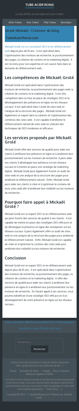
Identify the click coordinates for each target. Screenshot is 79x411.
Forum (13, 370)
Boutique (66, 22)
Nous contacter (61, 370)
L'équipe (46, 370)
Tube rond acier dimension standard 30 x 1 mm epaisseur (40, 322)
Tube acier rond (39, 5)
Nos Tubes (33, 22)
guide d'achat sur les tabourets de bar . (41, 365)
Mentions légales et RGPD (39, 374)
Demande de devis (29, 370)
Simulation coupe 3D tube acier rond (40, 328)
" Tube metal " (52, 389)
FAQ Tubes (50, 22)
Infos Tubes (15, 22)
